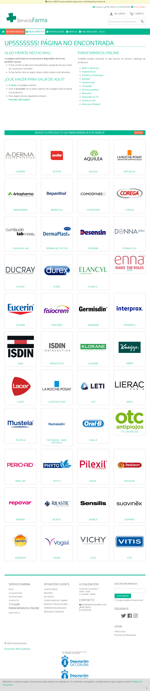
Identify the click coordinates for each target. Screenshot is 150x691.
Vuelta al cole (88, 100)
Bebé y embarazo (90, 68)
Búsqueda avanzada (54, 612)
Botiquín (86, 79)
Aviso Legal (120, 631)
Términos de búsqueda (55, 608)
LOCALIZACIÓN (15, 593)
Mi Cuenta (24, 99)
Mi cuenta (49, 597)
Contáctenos (51, 589)
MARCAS (71, 31)
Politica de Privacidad (125, 635)
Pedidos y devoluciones (56, 604)
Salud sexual (88, 82)
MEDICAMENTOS (35, 31)
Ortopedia (87, 86)
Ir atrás (12, 85)
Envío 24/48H (138, 7)
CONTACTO (14, 600)
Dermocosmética (90, 89)
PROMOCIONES (55, 31)
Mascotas (87, 93)
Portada (13, 99)
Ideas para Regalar (91, 104)
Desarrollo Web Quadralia (17, 649)
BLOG (102, 31)
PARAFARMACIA (15, 31)
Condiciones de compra (56, 600)
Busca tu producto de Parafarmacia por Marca (89, 132)
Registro (48, 593)
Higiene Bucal (88, 71)
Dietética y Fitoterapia (92, 75)
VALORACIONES (88, 31)
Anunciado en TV (90, 97)
